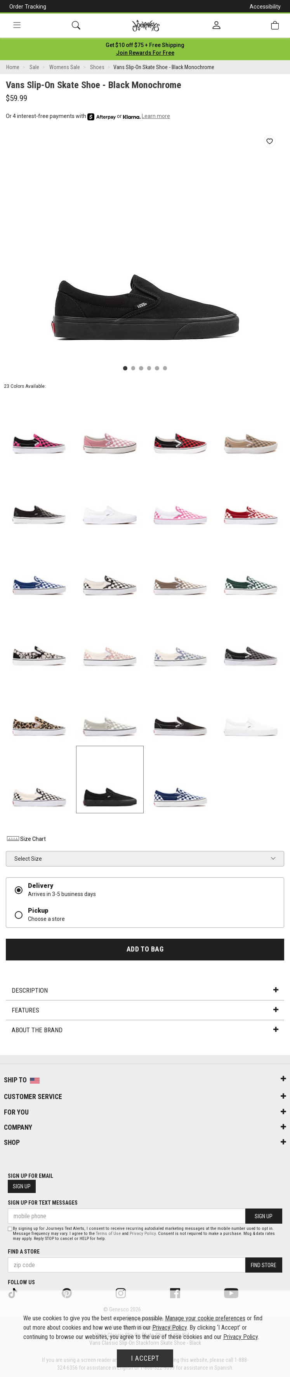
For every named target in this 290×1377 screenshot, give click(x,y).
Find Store (263, 1265)
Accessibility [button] (265, 6)
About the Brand (145, 1029)
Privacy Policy (143, 1233)
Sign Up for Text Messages (43, 1203)
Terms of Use (108, 1233)
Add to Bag (145, 949)
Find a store (24, 1252)
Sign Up (22, 1186)
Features (145, 1010)
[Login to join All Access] (145, 45)
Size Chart (26, 839)
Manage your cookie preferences (205, 1318)
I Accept (145, 1358)
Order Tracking (27, 6)
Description (145, 990)
